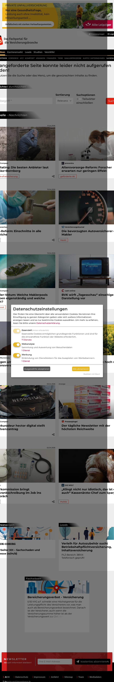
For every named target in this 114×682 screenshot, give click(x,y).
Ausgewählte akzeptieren (37, 368)
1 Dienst (26, 350)
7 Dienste (27, 339)
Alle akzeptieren (81, 368)
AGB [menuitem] (6, 677)
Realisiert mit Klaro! (92, 374)
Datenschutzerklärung (48, 323)
